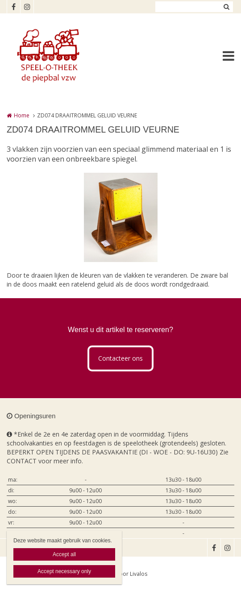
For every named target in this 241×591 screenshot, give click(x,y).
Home (21, 115)
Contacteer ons (120, 358)
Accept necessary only (64, 571)
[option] (121, 217)
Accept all (64, 554)
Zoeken (226, 6)
